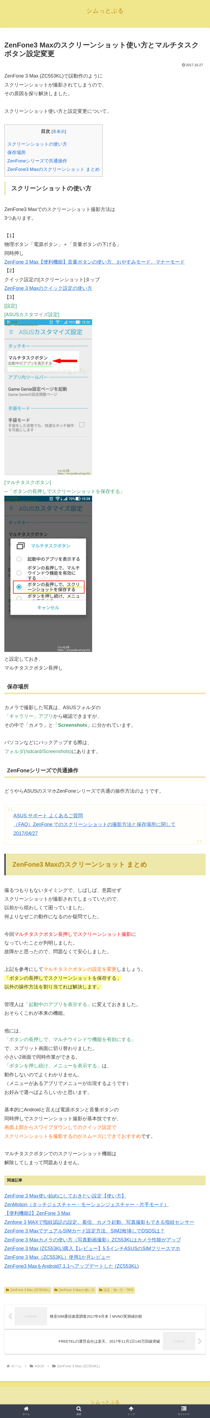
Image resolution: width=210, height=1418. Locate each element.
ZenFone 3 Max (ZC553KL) (28, 1290)
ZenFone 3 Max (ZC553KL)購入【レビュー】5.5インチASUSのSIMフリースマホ (92, 1248)
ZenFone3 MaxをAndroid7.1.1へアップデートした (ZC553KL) (71, 1266)
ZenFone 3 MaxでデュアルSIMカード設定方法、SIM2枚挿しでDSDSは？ (84, 1231)
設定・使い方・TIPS (116, 1290)
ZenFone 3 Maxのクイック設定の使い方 (48, 288)
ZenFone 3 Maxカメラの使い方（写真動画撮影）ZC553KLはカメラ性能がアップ (92, 1240)
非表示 (59, 131)
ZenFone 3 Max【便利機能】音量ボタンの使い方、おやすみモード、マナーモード (94, 262)
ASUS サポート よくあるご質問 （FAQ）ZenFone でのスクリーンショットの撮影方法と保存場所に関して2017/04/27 (94, 824)
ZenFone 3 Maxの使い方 (74, 1290)
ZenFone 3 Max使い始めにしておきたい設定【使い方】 (65, 1196)
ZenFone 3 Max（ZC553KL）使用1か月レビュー (57, 1257)
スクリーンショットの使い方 (37, 144)
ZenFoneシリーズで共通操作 (37, 161)
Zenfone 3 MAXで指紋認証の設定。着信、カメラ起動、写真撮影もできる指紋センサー (99, 1222)
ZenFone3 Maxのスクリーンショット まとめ (53, 169)
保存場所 (16, 152)
